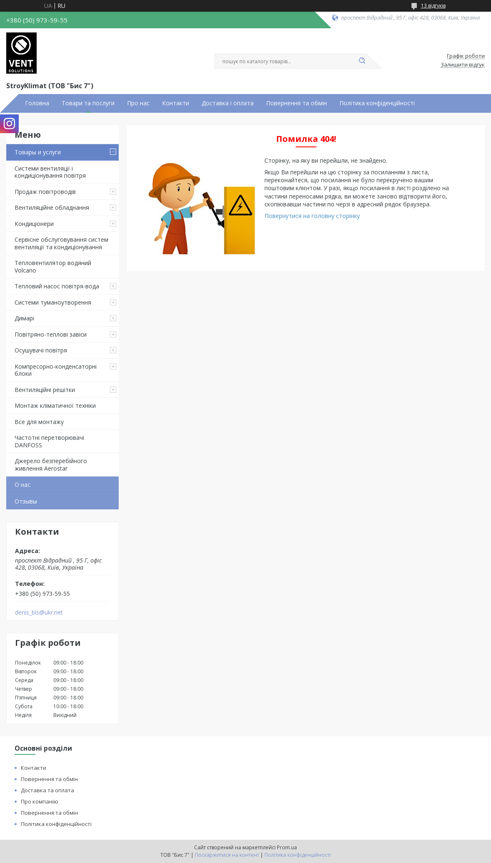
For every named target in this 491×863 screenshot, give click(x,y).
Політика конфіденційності (377, 103)
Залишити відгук (463, 65)
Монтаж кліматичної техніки (55, 405)
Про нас (138, 103)
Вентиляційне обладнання (52, 207)
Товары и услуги (38, 152)
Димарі (24, 318)
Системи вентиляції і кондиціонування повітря (50, 172)
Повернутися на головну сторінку (312, 216)
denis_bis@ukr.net (39, 612)
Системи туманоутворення (53, 302)
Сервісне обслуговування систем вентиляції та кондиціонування (61, 243)
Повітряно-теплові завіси (51, 334)
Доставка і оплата (228, 103)
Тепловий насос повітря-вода (57, 286)
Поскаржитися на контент (227, 854)
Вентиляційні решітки (45, 390)
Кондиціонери (34, 224)
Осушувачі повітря (41, 350)
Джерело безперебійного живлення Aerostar (51, 464)
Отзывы (26, 501)
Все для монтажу (39, 422)
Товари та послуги (88, 103)
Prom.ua (287, 847)
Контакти (175, 103)
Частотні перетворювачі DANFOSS (49, 441)
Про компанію (39, 801)
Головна (37, 103)
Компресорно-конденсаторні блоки (56, 370)
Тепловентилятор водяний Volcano (53, 266)
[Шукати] (362, 61)
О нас (22, 485)
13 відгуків (433, 5)
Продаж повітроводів (45, 192)
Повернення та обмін (296, 103)
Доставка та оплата (47, 790)
